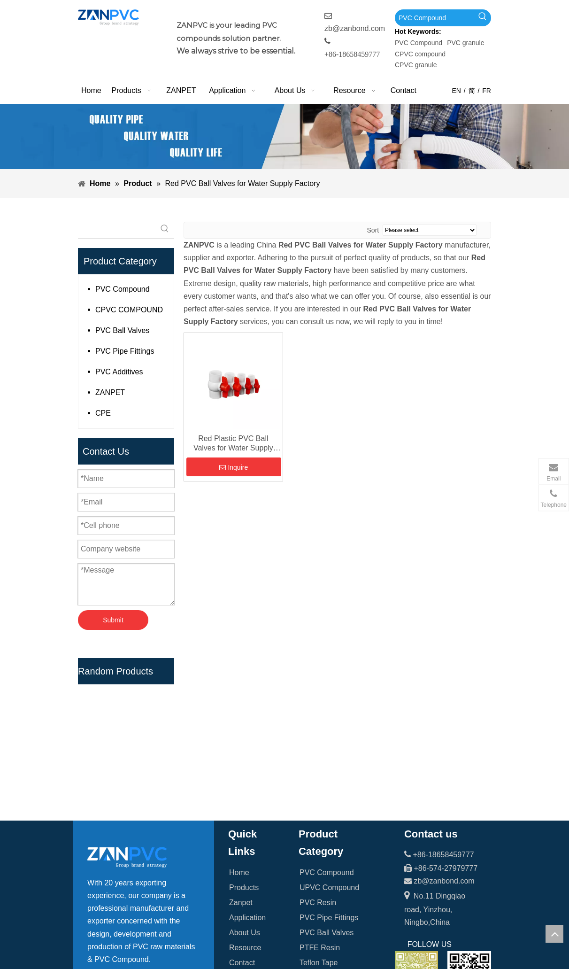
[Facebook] (94, 905)
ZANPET (110, 392)
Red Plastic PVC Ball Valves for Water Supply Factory (233, 443)
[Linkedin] (114, 905)
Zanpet (241, 754)
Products (244, 739)
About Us (244, 784)
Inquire (233, 467)
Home (239, 724)
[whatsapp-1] (469, 824)
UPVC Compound (329, 739)
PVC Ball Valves (122, 330)
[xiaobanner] (284, 136)
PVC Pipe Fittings (124, 351)
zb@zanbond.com (354, 28)
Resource (245, 799)
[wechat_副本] (416, 824)
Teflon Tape (319, 814)
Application (247, 769)
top (554, 934)
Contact (242, 814)
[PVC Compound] (434, 17)
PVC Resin (318, 754)
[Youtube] (133, 905)
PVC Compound (418, 43)
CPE (103, 413)
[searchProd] (116, 228)
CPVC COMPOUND (129, 310)
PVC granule (465, 43)
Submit (113, 620)
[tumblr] (153, 905)
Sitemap (243, 829)
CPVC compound (420, 54)
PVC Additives (119, 372)
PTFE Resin (320, 799)
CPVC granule (416, 65)
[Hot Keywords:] (482, 17)
